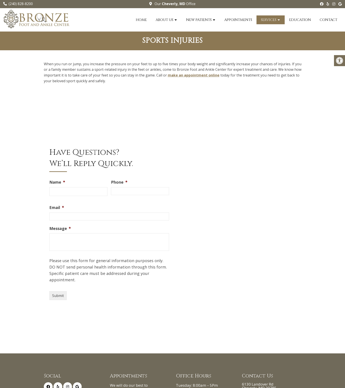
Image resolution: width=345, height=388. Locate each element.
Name (57, 182)
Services (268, 19)
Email (56, 207)
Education (300, 19)
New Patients (199, 19)
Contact (328, 19)
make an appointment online (194, 75)
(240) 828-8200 (21, 3)
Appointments (238, 19)
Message (60, 228)
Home (141, 19)
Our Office (175, 3)
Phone (119, 182)
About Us (164, 19)
